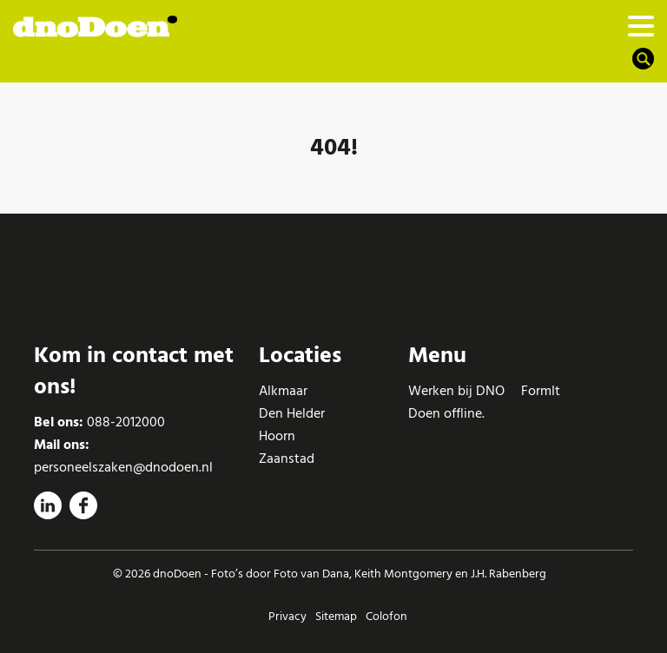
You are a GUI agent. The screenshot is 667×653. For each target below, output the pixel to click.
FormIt (540, 390)
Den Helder (292, 413)
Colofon (386, 616)
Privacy (287, 616)
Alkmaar (283, 390)
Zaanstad (286, 458)
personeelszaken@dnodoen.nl (123, 467)
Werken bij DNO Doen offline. (456, 402)
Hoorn (277, 436)
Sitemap (336, 616)
